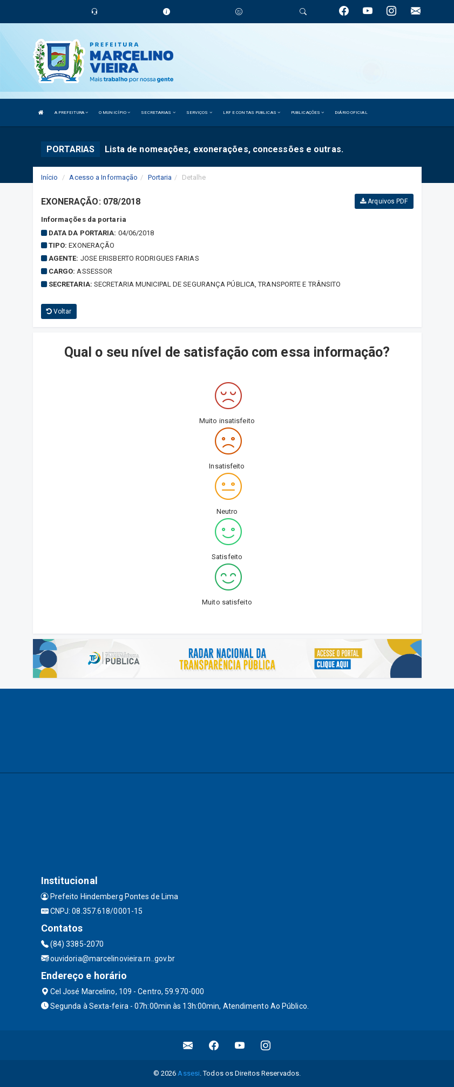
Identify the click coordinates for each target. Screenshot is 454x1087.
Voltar (59, 311)
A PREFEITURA (71, 112)
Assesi (189, 1073)
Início (49, 177)
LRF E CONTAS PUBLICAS (251, 112)
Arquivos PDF (384, 201)
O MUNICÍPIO (114, 112)
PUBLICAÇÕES (307, 112)
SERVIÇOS (199, 112)
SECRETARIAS (158, 112)
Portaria (160, 177)
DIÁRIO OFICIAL (351, 112)
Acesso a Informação (103, 177)
